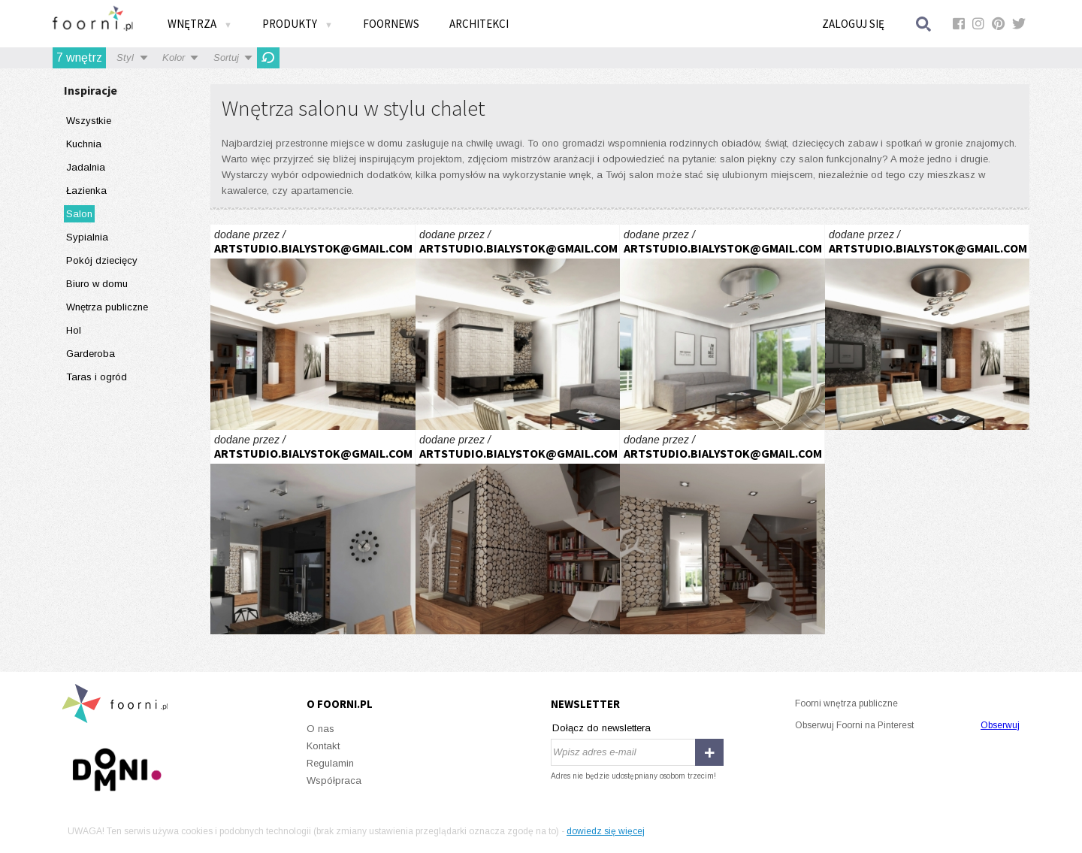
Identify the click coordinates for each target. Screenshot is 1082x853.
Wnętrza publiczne (107, 307)
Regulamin (330, 763)
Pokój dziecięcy (102, 260)
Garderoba (90, 353)
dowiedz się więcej (606, 831)
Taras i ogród (96, 377)
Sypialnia (87, 237)
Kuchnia (83, 144)
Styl (125, 57)
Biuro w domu (97, 283)
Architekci (479, 24)
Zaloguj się (853, 24)
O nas (320, 728)
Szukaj (924, 23)
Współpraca (334, 780)
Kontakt (323, 746)
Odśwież (268, 57)
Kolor (173, 57)
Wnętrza (200, 24)
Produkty (297, 24)
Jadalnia (85, 167)
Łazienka (86, 190)
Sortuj (226, 57)
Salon (79, 213)
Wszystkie (88, 120)
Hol (73, 330)
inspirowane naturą (313, 327)
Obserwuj (1000, 725)
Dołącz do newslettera (601, 728)
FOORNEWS (391, 24)
